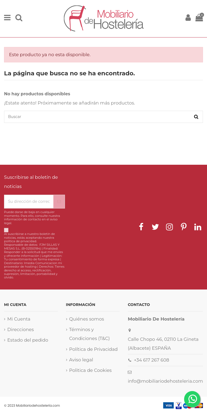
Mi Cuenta (18, 319)
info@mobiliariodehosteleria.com (165, 381)
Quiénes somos (86, 319)
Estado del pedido (27, 340)
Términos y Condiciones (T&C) (89, 334)
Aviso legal (81, 359)
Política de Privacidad (93, 349)
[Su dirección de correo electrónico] (28, 201)
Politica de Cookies (90, 370)
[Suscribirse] (59, 201)
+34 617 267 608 (151, 360)
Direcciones (20, 329)
